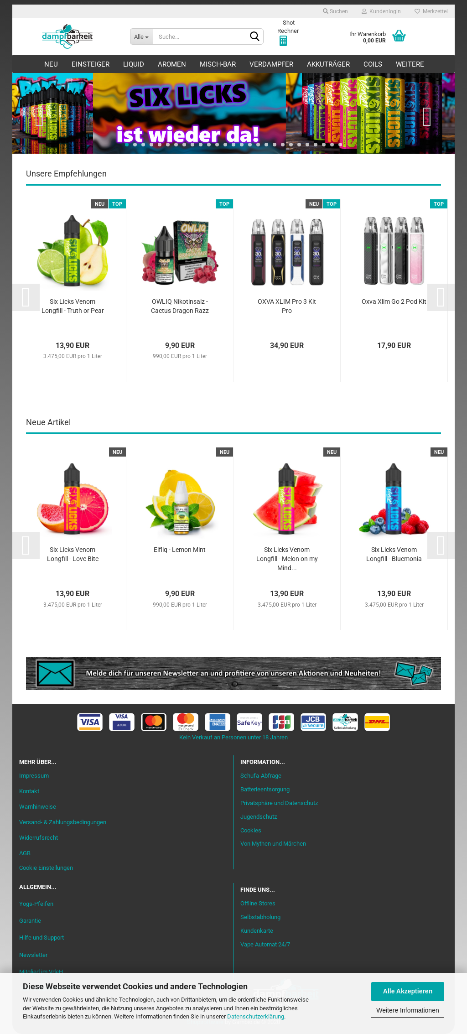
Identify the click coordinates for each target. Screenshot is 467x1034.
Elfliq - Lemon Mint (180, 549)
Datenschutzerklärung (255, 1016)
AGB (25, 853)
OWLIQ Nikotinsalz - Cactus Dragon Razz (180, 306)
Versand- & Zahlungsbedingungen (62, 822)
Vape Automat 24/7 (265, 944)
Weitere (410, 64)
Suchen (335, 11)
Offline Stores (257, 903)
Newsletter (33, 954)
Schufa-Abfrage (260, 775)
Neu (51, 64)
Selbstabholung (260, 917)
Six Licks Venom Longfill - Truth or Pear (73, 306)
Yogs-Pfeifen (36, 903)
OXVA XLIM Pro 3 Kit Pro (287, 306)
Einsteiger (90, 64)
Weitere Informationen (407, 1010)
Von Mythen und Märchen (273, 843)
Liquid (133, 64)
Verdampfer (271, 64)
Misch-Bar (218, 64)
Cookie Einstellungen (46, 867)
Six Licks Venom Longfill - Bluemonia (394, 554)
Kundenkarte (256, 930)
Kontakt (29, 791)
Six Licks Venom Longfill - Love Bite (73, 554)
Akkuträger (328, 64)
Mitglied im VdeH (41, 971)
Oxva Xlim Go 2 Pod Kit (394, 301)
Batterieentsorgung (265, 789)
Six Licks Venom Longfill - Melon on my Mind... (287, 559)
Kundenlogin (381, 11)
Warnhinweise (37, 806)
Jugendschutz (258, 816)
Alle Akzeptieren (407, 991)
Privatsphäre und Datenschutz (279, 803)
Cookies (250, 830)
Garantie (30, 920)
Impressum (34, 775)
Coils (372, 64)
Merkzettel (431, 11)
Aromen (172, 64)
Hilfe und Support (41, 937)
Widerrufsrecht (38, 837)
